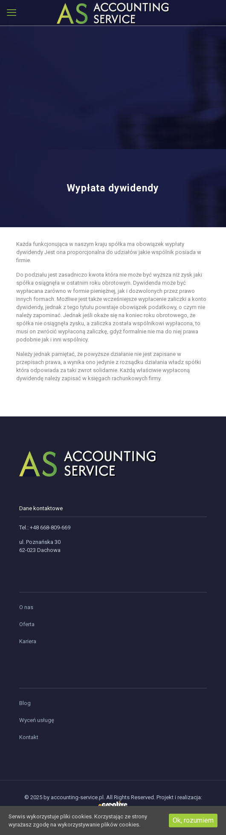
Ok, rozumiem (193, 820)
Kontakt (28, 737)
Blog (25, 703)
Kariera (27, 641)
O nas (26, 607)
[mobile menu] (11, 13)
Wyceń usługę (36, 720)
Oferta (27, 624)
